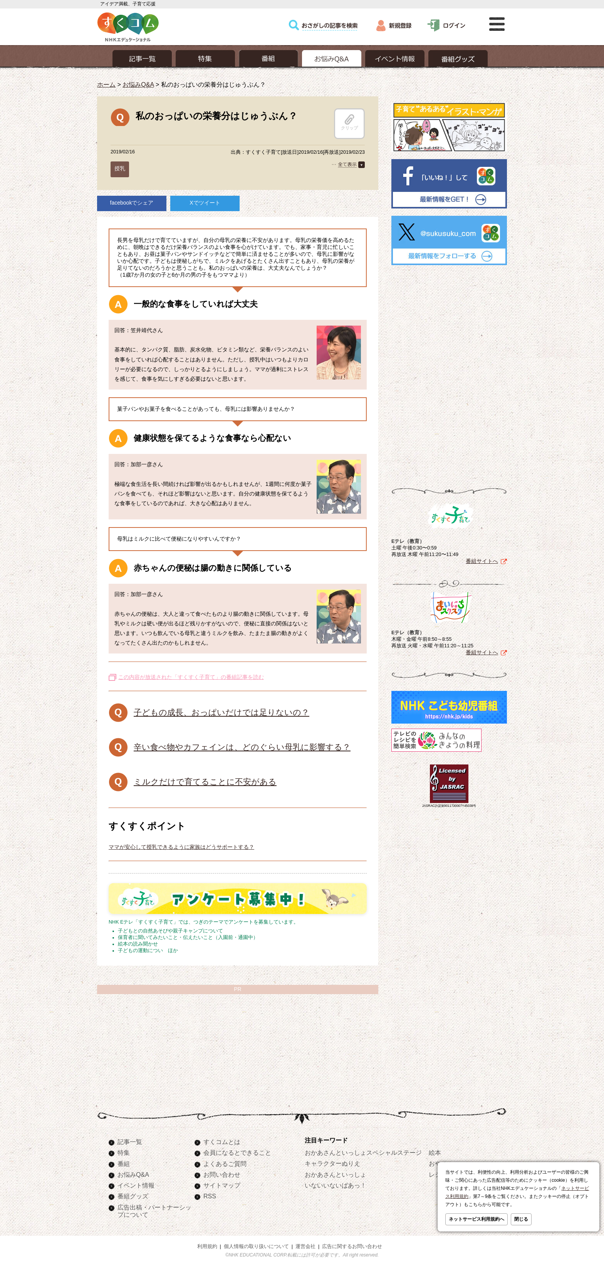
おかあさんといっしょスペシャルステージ (363, 1152)
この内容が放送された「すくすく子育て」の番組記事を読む (191, 677)
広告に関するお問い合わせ (352, 1246)
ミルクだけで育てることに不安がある (205, 781)
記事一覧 (129, 1141)
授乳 (119, 168)
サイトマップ (221, 1185)
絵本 (435, 1152)
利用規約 (207, 1246)
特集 (123, 1152)
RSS (209, 1196)
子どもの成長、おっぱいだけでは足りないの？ (221, 712)
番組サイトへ (482, 561)
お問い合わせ (221, 1174)
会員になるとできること (237, 1152)
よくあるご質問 (225, 1163)
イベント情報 (135, 1185)
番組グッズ (132, 1196)
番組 (123, 1163)
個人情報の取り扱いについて (256, 1246)
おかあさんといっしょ (335, 1174)
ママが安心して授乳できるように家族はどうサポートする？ (181, 847)
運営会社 (305, 1246)
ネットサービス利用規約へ (476, 1219)
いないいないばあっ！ (335, 1185)
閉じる (521, 1219)
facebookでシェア (132, 203)
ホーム (106, 84)
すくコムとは (221, 1141)
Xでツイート (205, 203)
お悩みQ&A (138, 84)
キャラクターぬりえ (332, 1163)
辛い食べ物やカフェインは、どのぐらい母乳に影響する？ (242, 747)
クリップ (349, 122)
